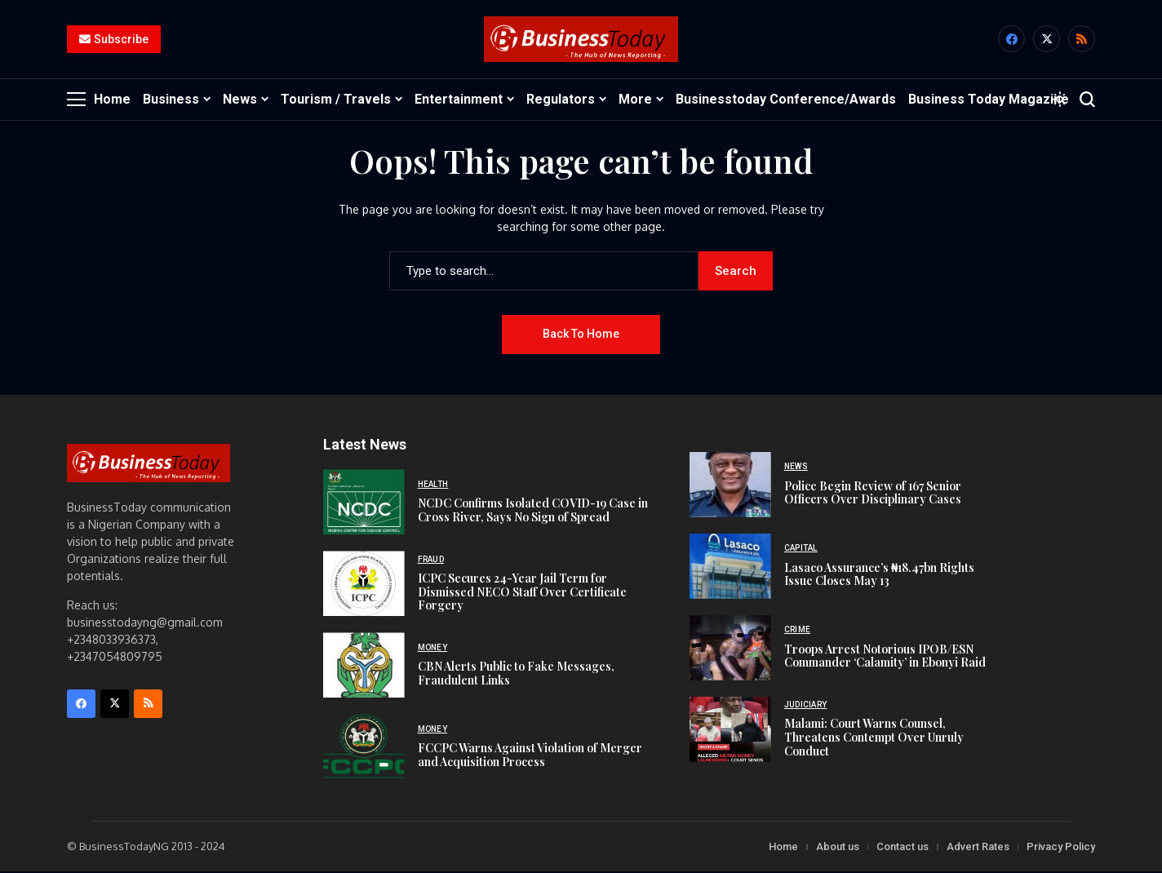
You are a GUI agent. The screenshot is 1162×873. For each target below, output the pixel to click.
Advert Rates (978, 848)
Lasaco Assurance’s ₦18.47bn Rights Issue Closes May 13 (879, 575)
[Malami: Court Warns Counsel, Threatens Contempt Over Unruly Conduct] (730, 731)
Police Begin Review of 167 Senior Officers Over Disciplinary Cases (872, 493)
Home (783, 848)
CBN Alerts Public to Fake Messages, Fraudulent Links (516, 674)
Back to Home (581, 335)
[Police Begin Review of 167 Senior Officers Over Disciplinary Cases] (730, 486)
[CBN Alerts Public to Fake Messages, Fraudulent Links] (364, 666)
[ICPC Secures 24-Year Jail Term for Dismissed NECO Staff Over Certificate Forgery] (364, 585)
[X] (1046, 40)
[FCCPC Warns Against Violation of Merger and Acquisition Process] (364, 748)
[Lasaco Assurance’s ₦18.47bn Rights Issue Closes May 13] (730, 567)
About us (837, 848)
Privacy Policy (1061, 848)
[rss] (1081, 40)
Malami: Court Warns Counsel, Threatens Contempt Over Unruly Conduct (874, 738)
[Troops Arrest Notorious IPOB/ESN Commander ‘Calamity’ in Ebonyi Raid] (730, 649)
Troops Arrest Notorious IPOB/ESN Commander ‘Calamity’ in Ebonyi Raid (885, 656)
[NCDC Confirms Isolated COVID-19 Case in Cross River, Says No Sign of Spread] (364, 503)
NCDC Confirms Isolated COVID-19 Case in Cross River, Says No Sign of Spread (533, 511)
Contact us (902, 848)
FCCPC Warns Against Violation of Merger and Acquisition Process (530, 756)
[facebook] (1011, 40)
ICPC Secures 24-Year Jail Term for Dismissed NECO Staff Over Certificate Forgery (522, 592)
